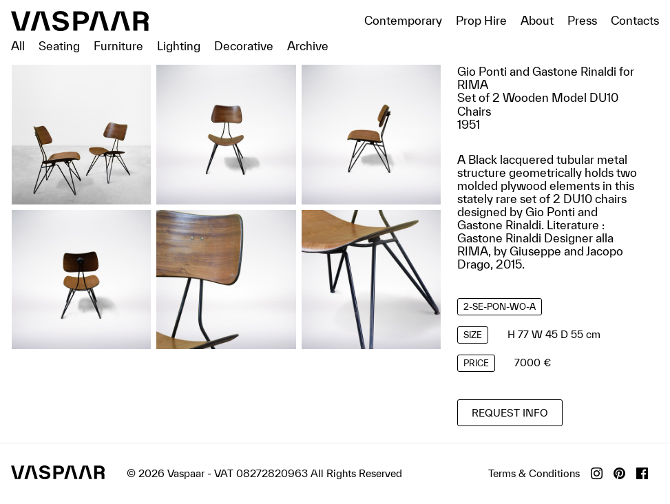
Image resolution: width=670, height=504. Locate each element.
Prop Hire (481, 20)
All (18, 45)
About (537, 20)
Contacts (635, 20)
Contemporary (403, 20)
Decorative (243, 45)
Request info (510, 413)
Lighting (178, 45)
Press (582, 20)
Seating (59, 45)
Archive (307, 45)
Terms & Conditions (534, 473)
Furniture (118, 45)
